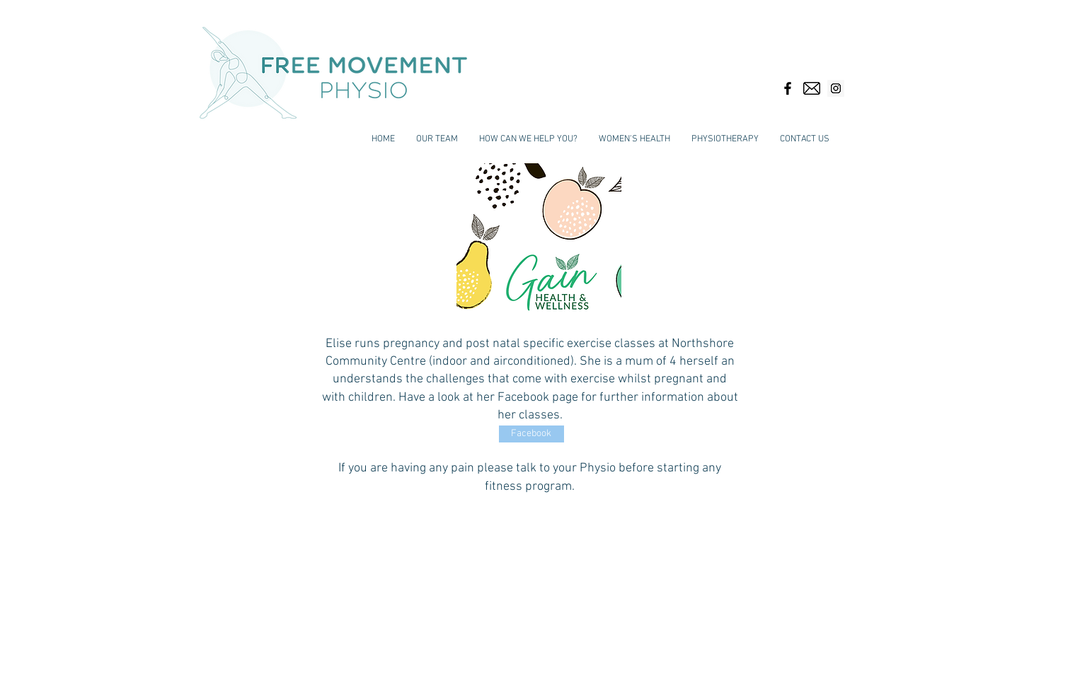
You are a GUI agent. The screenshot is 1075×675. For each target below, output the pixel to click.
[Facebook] (531, 433)
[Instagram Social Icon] (835, 88)
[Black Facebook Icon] (787, 88)
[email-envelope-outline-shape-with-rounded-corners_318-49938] (811, 88)
